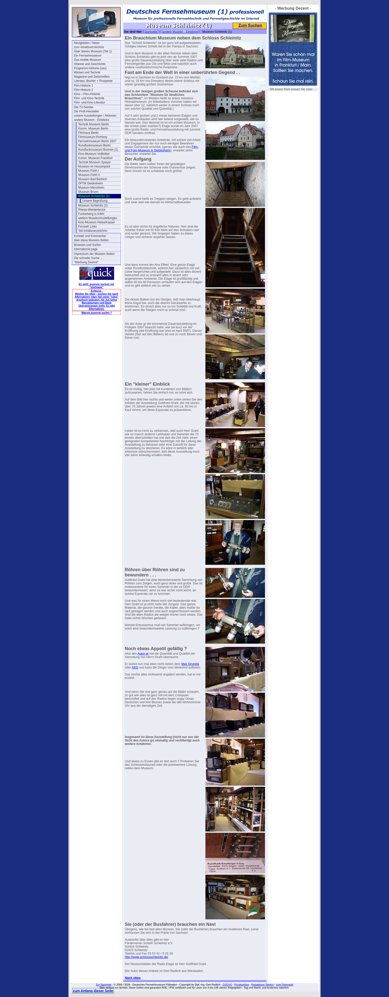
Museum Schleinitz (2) (93, 205)
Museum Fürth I (88, 170)
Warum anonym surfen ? (96, 312)
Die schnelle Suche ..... (89, 258)
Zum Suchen (250, 25)
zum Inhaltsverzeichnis (89, 47)
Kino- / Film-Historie (87, 94)
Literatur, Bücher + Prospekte (93, 81)
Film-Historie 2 (83, 90)
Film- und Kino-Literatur (89, 102)
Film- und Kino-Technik (89, 98)
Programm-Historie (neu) (90, 68)
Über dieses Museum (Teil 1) (93, 51)
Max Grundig (190, 664)
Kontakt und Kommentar (90, 236)
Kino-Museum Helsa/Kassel (96, 222)
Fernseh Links (87, 226)
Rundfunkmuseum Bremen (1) (98, 149)
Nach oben (133, 978)
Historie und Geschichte (89, 64)
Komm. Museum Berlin (93, 128)
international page (85, 249)
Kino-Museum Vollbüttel (93, 154)
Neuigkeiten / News (86, 43)
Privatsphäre (241, 984)
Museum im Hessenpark (94, 166)
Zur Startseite (103, 984)
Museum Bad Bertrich (92, 179)
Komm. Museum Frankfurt (95, 158)
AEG (135, 667)
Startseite (150, 31)
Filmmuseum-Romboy (92, 137)
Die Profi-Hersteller (86, 111)
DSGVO (227, 984)
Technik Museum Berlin (93, 124)
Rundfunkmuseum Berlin (94, 145)
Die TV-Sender (84, 107)
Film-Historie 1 (83, 85)
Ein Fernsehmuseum (87, 55)
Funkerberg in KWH (91, 214)
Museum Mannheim (91, 187)
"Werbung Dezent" (86, 262)
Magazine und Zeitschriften (92, 76)
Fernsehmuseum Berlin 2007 (97, 141)
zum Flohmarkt (284, 984)
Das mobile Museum (87, 60)
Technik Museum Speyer (94, 162)
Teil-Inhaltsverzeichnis (92, 231)
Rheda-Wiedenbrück (91, 209)
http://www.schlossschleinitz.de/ (146, 957)
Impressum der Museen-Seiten (94, 254)
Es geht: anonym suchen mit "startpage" (96, 286)
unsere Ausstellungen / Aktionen (95, 115)
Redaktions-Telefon (262, 984)
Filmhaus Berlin (88, 132)
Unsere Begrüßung (94, 200)
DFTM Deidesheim (90, 183)
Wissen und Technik (87, 72)
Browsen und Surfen (87, 245)
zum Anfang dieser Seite (93, 991)
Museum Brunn (88, 192)
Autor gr (142, 653)
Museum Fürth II (89, 175)
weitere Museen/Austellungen (97, 218)
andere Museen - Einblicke (91, 120)
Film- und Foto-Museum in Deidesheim (161, 148)
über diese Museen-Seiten (91, 240)
